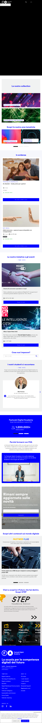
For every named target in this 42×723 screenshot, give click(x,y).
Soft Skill (4, 684)
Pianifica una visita (10, 640)
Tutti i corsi (4, 688)
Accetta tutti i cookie (25, 720)
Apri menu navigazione (36, 2)
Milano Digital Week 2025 (10, 331)
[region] (21, 717)
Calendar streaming (7, 698)
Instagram (2, 707)
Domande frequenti (26, 686)
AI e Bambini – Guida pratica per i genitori (14, 184)
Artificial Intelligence (7, 691)
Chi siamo (23, 677)
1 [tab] (15, 146)
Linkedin (11, 707)
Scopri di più (21, 302)
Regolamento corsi (25, 688)
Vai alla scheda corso (21, 199)
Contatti (23, 691)
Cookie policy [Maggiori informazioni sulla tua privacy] (19, 718)
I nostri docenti (25, 679)
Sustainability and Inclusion (9, 693)
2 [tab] (21, 146)
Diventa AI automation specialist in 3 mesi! (15, 288)
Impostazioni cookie (16, 720)
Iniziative (23, 684)
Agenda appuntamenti (25, 641)
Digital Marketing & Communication (11, 686)
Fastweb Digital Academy (16, 653)
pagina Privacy (14, 521)
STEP (20, 618)
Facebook (6, 707)
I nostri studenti (25, 681)
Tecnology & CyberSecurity (8, 679)
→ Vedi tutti (21, 260)
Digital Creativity (6, 677)
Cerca (26, 2)
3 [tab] (26, 146)
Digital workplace (6, 681)
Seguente (40, 392)
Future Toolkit (5, 695)
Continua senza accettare (37, 712)
